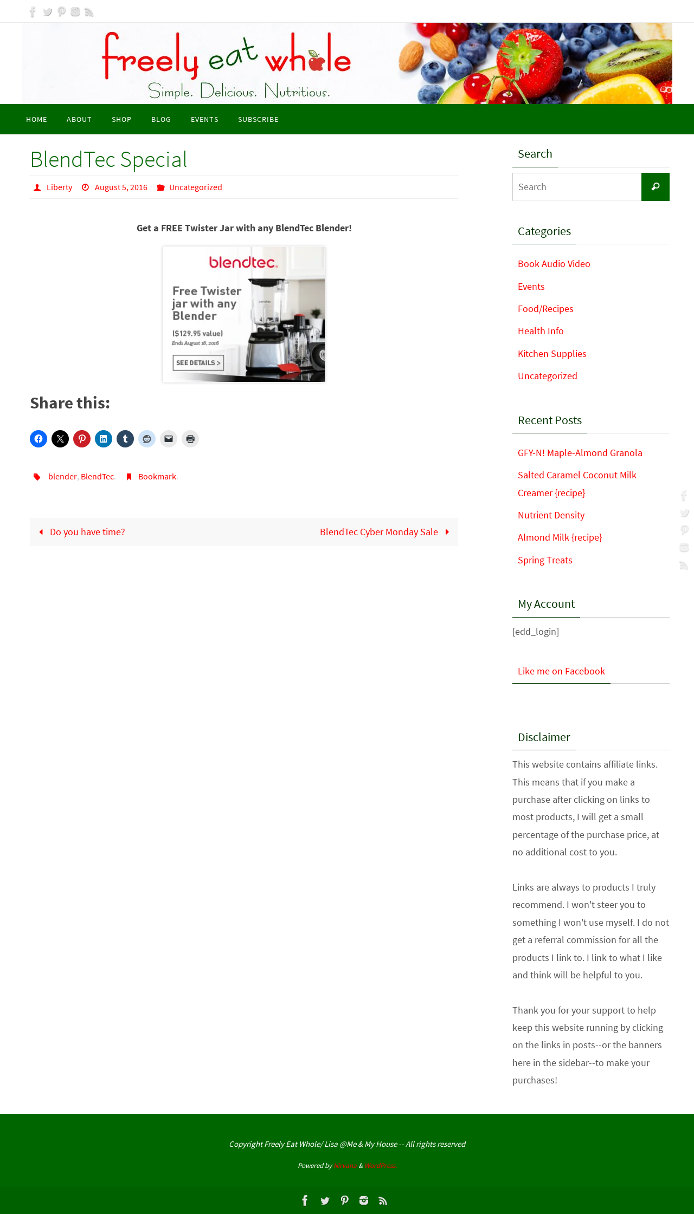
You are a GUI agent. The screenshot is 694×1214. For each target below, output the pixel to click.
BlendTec (97, 476)
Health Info (541, 330)
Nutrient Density (551, 515)
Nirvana (345, 1165)
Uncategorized (195, 186)
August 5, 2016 (121, 186)
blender (62, 476)
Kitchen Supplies (552, 353)
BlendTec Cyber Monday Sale (387, 531)
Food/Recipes (546, 308)
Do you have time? (79, 531)
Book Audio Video (554, 263)
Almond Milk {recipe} (560, 537)
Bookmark (157, 476)
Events (531, 286)
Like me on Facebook (561, 671)
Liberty (59, 186)
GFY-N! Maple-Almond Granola (580, 452)
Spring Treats (545, 560)
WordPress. (380, 1165)
